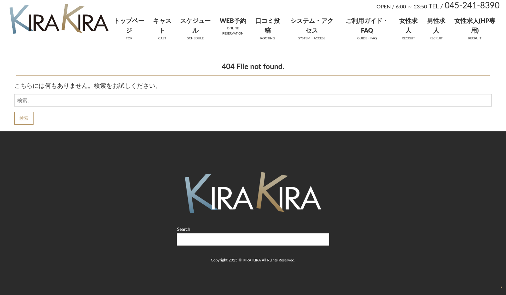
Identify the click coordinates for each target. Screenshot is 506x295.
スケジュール (195, 25)
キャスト (162, 25)
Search (183, 229)
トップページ (129, 25)
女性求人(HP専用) (474, 25)
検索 (23, 118)
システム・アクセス (311, 25)
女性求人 (408, 25)
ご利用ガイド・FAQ (367, 25)
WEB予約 (233, 20)
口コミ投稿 (267, 25)
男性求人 (436, 25)
